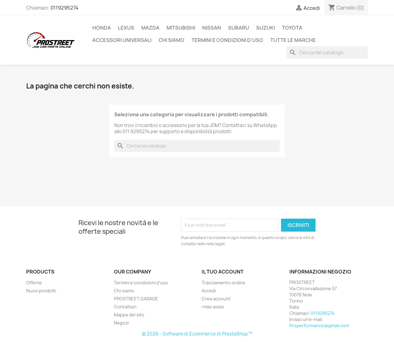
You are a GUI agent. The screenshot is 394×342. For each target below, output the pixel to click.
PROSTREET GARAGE (136, 299)
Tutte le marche (293, 40)
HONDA (101, 27)
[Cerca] (327, 52)
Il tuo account (222, 271)
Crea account (216, 299)
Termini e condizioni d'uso (227, 40)
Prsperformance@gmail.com (319, 325)
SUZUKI (265, 27)
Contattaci (125, 307)
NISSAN (211, 27)
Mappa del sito (129, 315)
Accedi (209, 291)
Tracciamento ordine (223, 283)
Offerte (34, 283)
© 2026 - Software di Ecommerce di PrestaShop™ (197, 334)
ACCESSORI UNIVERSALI (121, 40)
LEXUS (126, 27)
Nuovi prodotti (41, 291)
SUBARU (238, 27)
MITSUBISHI (181, 27)
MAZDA (150, 27)
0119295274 (64, 7)
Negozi (121, 323)
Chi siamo (171, 40)
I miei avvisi (213, 307)
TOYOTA (292, 27)
